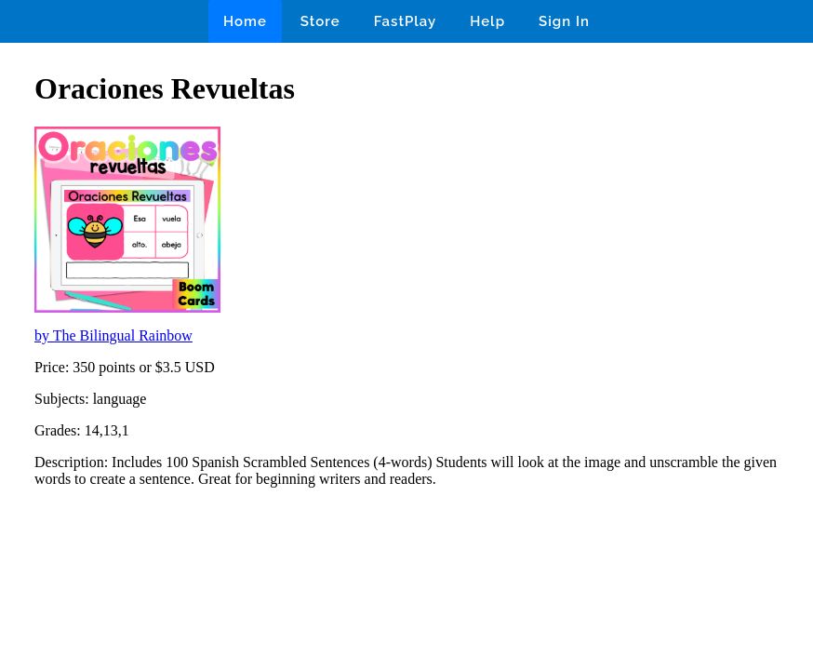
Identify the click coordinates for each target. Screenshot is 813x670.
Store (320, 21)
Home (245, 21)
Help (487, 21)
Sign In (564, 21)
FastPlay (405, 21)
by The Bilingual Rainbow (113, 335)
